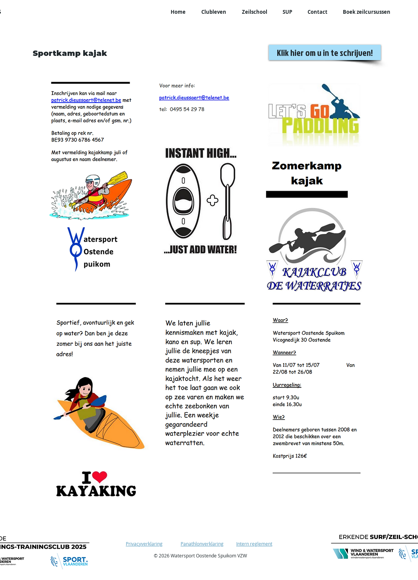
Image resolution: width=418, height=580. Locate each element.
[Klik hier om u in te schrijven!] (325, 52)
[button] (213, 12)
